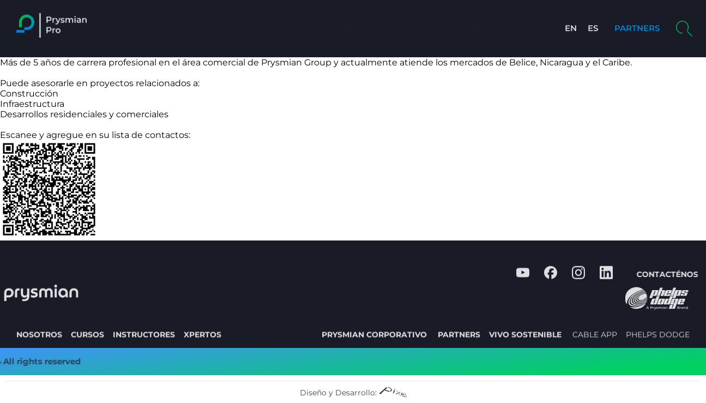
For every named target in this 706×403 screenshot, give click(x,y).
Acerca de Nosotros (352, 28)
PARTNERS (637, 28)
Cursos (280, 28)
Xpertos (425, 28)
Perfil (469, 28)
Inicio (238, 28)
